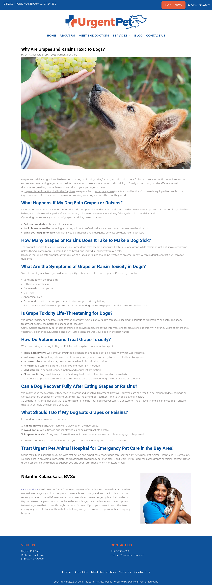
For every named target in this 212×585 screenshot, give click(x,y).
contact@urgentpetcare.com (127, 555)
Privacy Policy (104, 581)
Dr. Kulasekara (33, 54)
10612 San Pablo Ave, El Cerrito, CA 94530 (29, 3)
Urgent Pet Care (67, 54)
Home (51, 35)
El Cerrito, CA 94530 (32, 559)
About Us (67, 35)
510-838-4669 (200, 5)
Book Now (173, 5)
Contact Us (155, 35)
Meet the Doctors (94, 35)
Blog (138, 35)
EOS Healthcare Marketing (143, 581)
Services (120, 35)
